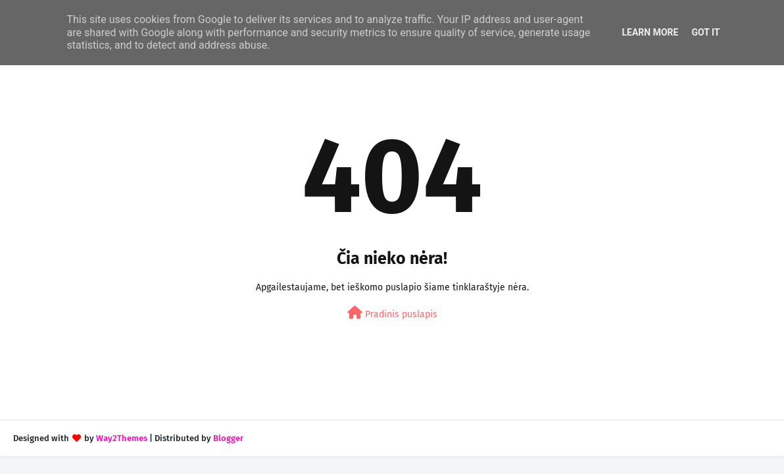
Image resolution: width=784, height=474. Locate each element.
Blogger (228, 438)
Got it (705, 32)
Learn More (650, 32)
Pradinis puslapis (392, 313)
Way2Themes (121, 438)
